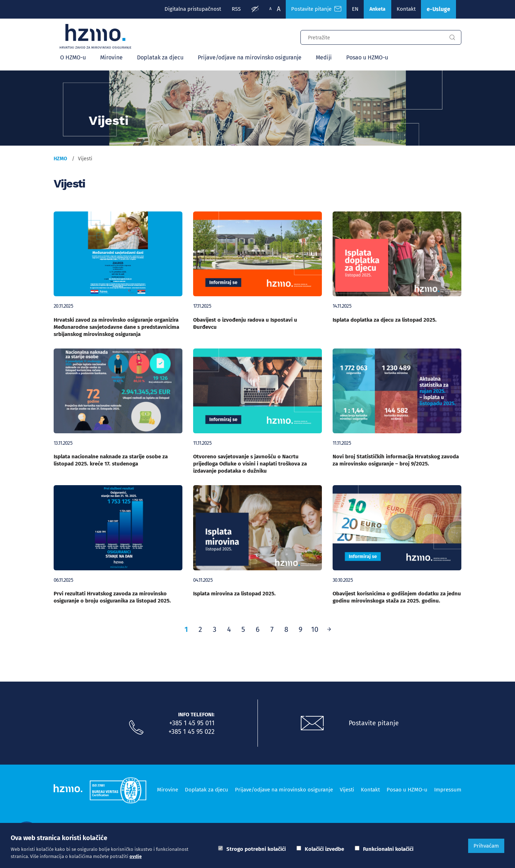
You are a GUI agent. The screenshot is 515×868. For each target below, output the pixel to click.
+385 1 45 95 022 (191, 732)
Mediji (324, 57)
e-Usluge (438, 9)
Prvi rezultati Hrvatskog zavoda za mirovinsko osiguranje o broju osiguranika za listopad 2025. (112, 597)
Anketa (377, 9)
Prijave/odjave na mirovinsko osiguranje (249, 57)
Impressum (447, 789)
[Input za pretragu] (372, 36)
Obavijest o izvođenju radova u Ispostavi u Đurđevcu (245, 323)
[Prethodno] (329, 629)
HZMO (60, 159)
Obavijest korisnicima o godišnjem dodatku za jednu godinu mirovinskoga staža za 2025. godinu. (397, 597)
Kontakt (406, 9)
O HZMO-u (73, 57)
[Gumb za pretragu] (452, 37)
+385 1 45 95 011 (192, 723)
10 (314, 629)
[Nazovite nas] (136, 727)
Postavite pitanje (374, 723)
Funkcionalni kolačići (388, 849)
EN (355, 9)
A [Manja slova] (270, 8)
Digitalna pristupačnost (193, 9)
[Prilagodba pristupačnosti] (255, 9)
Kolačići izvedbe (324, 849)
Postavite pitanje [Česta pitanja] (316, 9)
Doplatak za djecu (160, 57)
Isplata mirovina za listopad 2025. (234, 593)
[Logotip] (95, 36)
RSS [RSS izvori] (236, 9)
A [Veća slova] (278, 9)
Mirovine (111, 57)
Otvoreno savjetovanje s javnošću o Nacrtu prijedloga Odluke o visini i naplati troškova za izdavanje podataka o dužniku (250, 463)
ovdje (135, 856)
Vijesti (347, 789)
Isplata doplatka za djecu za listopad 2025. (385, 320)
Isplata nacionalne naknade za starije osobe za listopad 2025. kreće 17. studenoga (111, 460)
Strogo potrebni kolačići (256, 849)
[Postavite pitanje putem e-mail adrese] (312, 723)
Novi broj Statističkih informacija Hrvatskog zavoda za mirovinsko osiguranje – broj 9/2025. (396, 460)
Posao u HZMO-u (367, 57)
